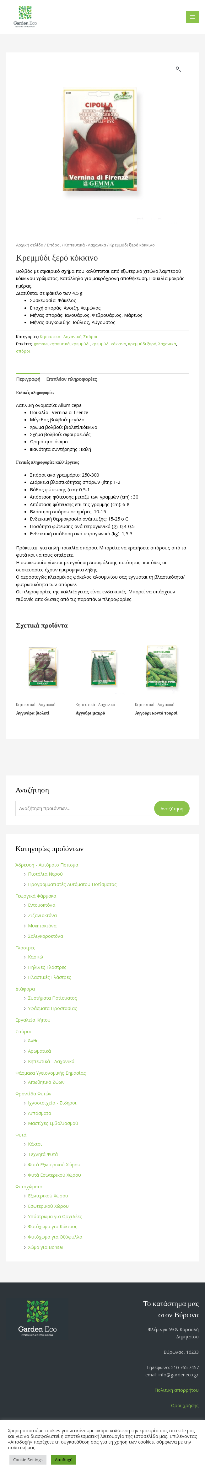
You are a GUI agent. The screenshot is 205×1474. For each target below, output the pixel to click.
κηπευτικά (60, 344)
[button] (178, 69)
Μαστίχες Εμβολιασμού (53, 1123)
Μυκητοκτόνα (42, 925)
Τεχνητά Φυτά (43, 1154)
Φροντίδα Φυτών (33, 1093)
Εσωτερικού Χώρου (48, 1206)
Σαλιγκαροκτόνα (45, 936)
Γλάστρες (25, 947)
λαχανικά (167, 344)
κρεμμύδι (81, 344)
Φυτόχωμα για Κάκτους (53, 1226)
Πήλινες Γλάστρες (47, 967)
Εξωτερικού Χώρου (48, 1195)
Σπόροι (23, 1031)
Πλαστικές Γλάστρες (49, 977)
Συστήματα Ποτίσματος (52, 998)
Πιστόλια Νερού (45, 874)
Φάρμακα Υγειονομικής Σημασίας (50, 1073)
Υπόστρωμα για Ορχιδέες (55, 1216)
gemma (41, 344)
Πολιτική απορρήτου (176, 1390)
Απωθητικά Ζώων (46, 1082)
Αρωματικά (39, 1051)
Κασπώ (35, 956)
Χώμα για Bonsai (45, 1247)
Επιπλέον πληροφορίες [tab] (71, 379)
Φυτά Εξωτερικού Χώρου (54, 1164)
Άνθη (33, 1040)
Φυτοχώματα (28, 1186)
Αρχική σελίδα (29, 245)
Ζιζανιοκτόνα (42, 915)
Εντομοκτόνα (41, 905)
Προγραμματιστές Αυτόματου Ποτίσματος (72, 884)
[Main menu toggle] (192, 17)
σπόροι (23, 351)
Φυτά (20, 1134)
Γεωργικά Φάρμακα (35, 896)
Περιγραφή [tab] (28, 379)
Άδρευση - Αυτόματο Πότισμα (46, 864)
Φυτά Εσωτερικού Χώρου (54, 1175)
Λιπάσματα (39, 1113)
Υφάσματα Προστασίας (52, 1008)
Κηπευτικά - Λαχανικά (51, 1061)
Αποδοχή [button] (64, 1459)
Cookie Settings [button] (28, 1459)
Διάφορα (25, 988)
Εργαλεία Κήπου (33, 1020)
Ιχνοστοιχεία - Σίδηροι (52, 1102)
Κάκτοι (35, 1144)
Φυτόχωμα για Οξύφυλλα (55, 1237)
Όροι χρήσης (185, 1405)
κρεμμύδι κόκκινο (109, 344)
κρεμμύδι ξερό (142, 344)
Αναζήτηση (171, 808)
